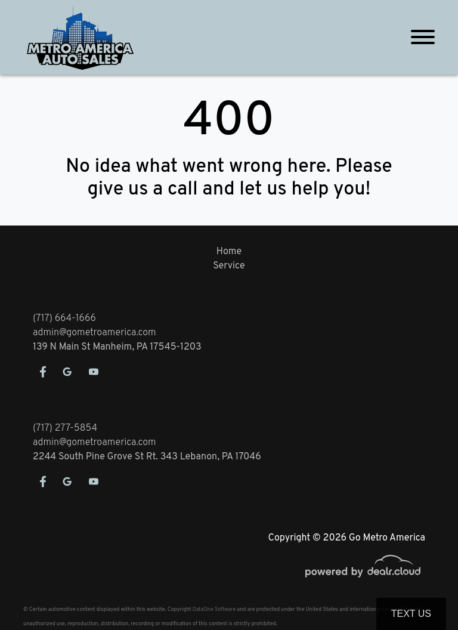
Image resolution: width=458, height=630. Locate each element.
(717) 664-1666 (64, 319)
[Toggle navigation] (423, 37)
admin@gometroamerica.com (94, 333)
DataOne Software (214, 609)
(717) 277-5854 (65, 428)
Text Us (411, 614)
